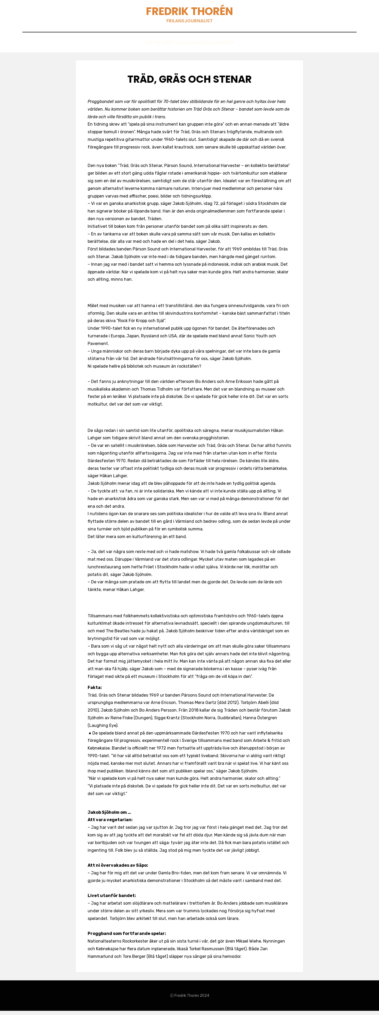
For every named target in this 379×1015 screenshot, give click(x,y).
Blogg (183, 48)
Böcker (208, 48)
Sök (245, 48)
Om (228, 48)
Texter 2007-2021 (148, 48)
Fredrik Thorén (189, 13)
